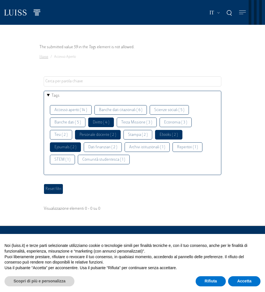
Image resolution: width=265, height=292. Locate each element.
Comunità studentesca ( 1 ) (103, 160)
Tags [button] (55, 96)
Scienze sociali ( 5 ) (169, 110)
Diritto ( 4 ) (101, 122)
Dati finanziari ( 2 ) (102, 147)
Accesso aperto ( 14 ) (70, 110)
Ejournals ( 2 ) (65, 147)
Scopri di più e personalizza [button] (39, 281)
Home (43, 57)
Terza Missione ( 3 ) (136, 122)
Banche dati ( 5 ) (67, 122)
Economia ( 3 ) (175, 122)
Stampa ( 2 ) (138, 135)
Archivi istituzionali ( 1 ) (147, 147)
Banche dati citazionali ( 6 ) (120, 110)
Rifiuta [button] (211, 281)
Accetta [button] (244, 281)
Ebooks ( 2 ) (169, 135)
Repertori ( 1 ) (187, 147)
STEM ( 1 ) (62, 160)
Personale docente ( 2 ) (98, 135)
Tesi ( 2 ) (61, 135)
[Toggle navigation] (242, 12)
